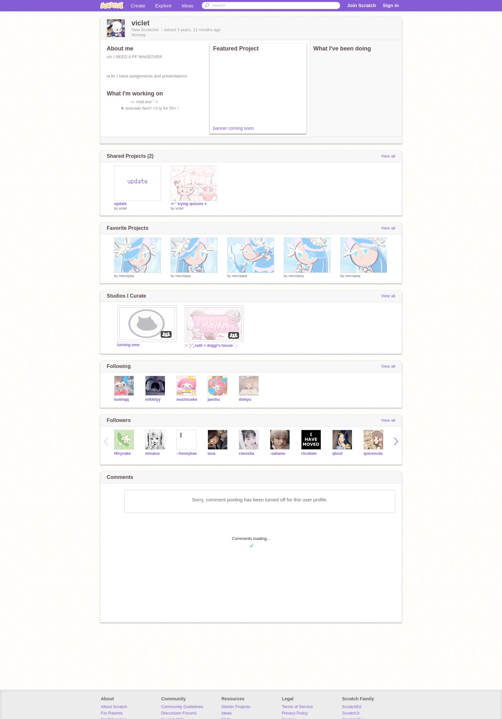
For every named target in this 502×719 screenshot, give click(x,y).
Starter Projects (235, 706)
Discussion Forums (179, 713)
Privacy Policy (295, 713)
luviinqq (121, 399)
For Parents (112, 713)
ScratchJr (351, 713)
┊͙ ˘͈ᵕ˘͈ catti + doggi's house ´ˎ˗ (211, 345)
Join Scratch (361, 5)
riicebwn (309, 453)
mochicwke (186, 399)
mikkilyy (152, 399)
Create (138, 5)
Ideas (187, 5)
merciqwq (126, 276)
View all (388, 156)
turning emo (128, 345)
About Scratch (114, 706)
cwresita (246, 453)
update (120, 204)
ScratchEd (351, 706)
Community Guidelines (182, 706)
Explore (163, 5)
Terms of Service (297, 706)
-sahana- (278, 453)
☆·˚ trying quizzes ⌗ (189, 204)
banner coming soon (233, 128)
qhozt (337, 453)
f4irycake (122, 453)
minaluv (152, 453)
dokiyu (245, 399)
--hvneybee (186, 453)
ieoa (211, 453)
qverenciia (372, 453)
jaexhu (214, 399)
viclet (123, 208)
